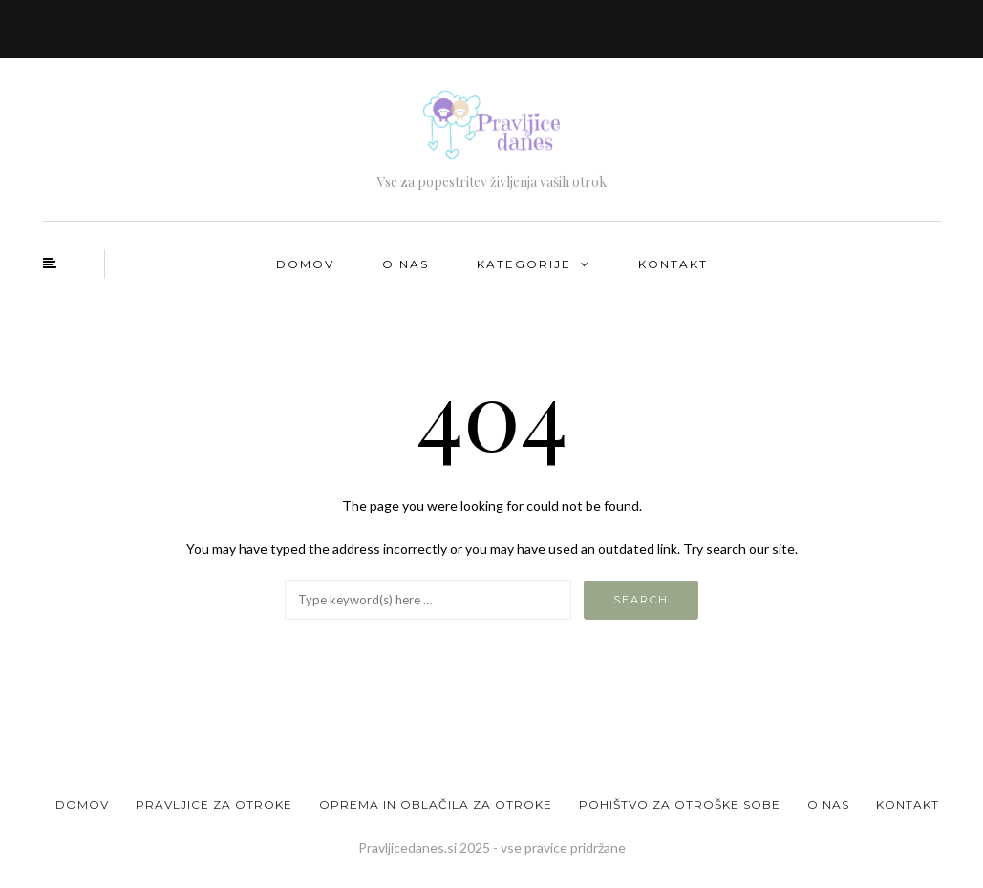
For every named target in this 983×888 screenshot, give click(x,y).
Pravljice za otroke (214, 804)
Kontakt (673, 264)
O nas (405, 264)
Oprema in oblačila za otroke (435, 804)
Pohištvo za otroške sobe (679, 804)
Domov (305, 264)
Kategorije (524, 264)
